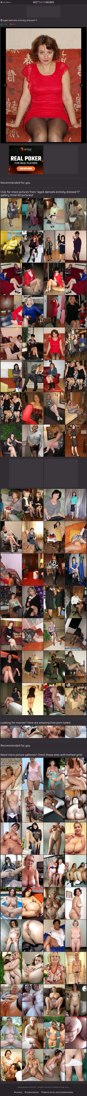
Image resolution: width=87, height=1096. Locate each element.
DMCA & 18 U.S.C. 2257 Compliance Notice (57, 1092)
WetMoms (43, 2)
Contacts (18, 1092)
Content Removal (32, 1092)
